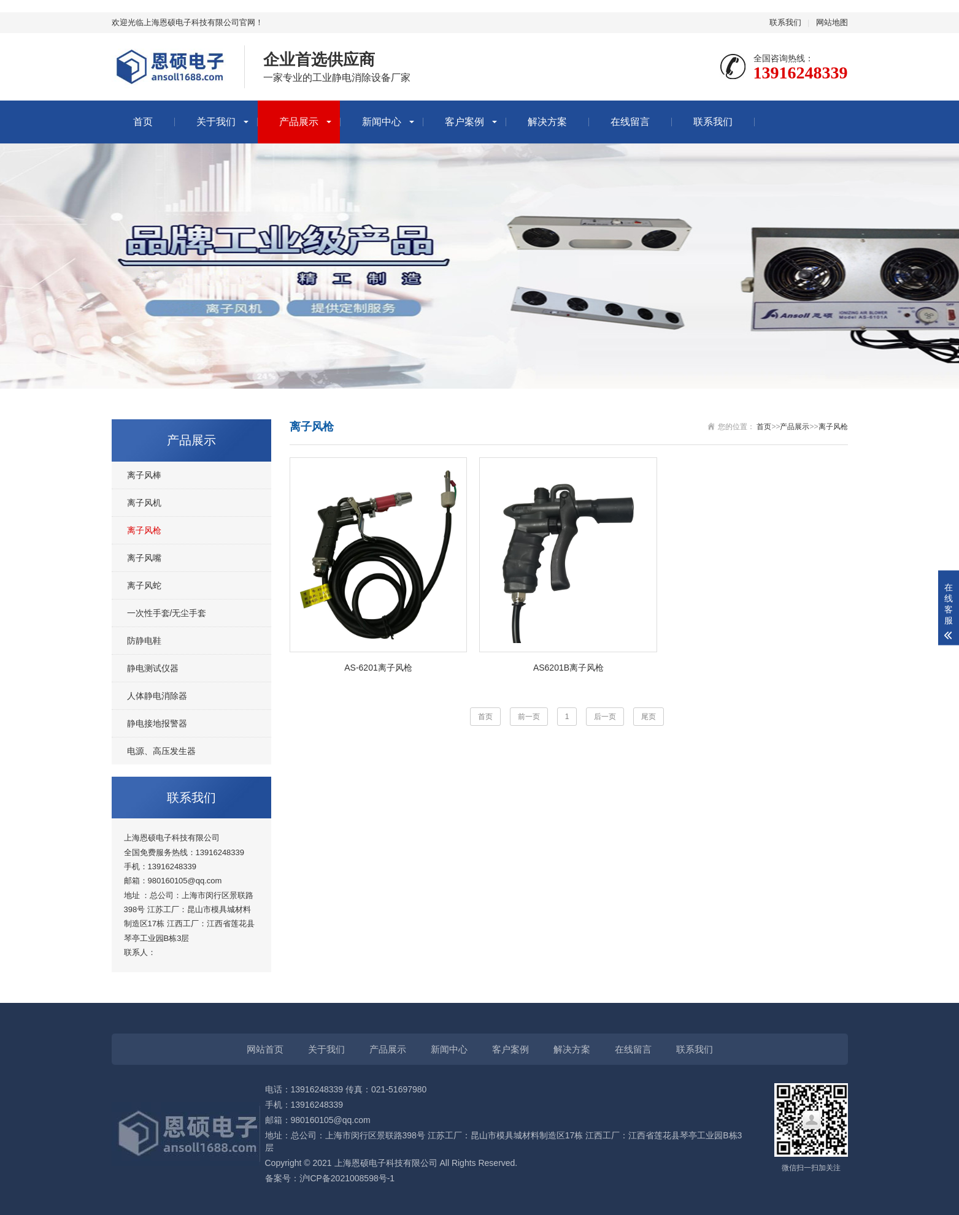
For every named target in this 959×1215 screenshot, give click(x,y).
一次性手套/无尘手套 (167, 613)
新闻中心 (381, 121)
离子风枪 (144, 530)
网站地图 (832, 22)
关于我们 (216, 121)
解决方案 (547, 121)
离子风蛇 (144, 585)
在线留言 (630, 121)
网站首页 (265, 1049)
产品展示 (298, 121)
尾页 (648, 716)
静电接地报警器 (157, 723)
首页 (143, 121)
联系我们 (785, 22)
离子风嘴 (144, 558)
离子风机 (144, 503)
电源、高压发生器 (161, 751)
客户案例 (464, 121)
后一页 (605, 716)
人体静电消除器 (157, 696)
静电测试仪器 (153, 668)
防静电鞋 (144, 641)
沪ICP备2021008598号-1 (347, 1178)
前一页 (529, 716)
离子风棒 (144, 475)
